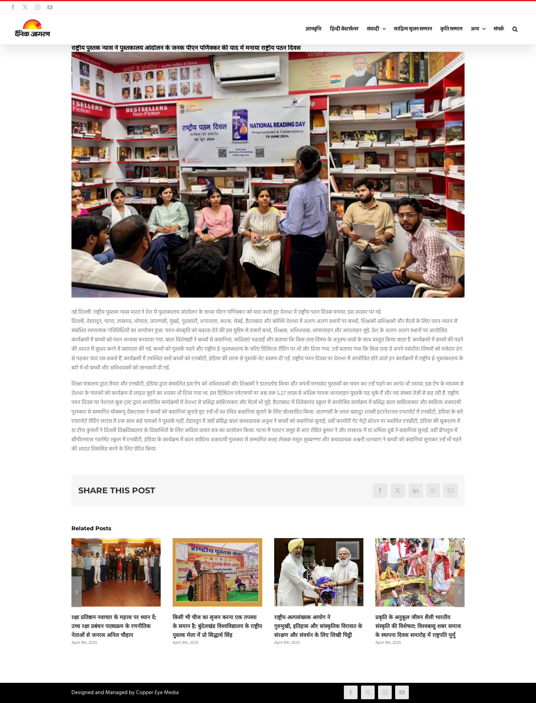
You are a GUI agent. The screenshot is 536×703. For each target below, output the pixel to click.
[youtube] (402, 692)
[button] (514, 29)
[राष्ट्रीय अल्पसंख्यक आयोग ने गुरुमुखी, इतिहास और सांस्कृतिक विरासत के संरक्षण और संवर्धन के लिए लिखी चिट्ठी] (318, 542)
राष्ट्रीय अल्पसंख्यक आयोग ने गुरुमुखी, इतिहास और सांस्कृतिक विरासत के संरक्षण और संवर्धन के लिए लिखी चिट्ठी (318, 626)
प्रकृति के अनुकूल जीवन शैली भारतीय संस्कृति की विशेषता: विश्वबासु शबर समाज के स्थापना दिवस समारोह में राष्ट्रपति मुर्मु (418, 626)
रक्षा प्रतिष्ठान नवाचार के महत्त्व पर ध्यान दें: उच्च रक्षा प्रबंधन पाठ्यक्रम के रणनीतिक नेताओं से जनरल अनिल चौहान (113, 626)
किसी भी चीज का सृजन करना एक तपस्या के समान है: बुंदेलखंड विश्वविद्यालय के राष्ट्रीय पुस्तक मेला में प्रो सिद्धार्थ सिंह (217, 626)
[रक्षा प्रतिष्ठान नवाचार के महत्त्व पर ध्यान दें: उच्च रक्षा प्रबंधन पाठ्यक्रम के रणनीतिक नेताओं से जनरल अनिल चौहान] (116, 542)
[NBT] (268, 175)
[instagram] (385, 692)
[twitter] (368, 692)
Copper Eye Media (157, 692)
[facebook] (351, 692)
